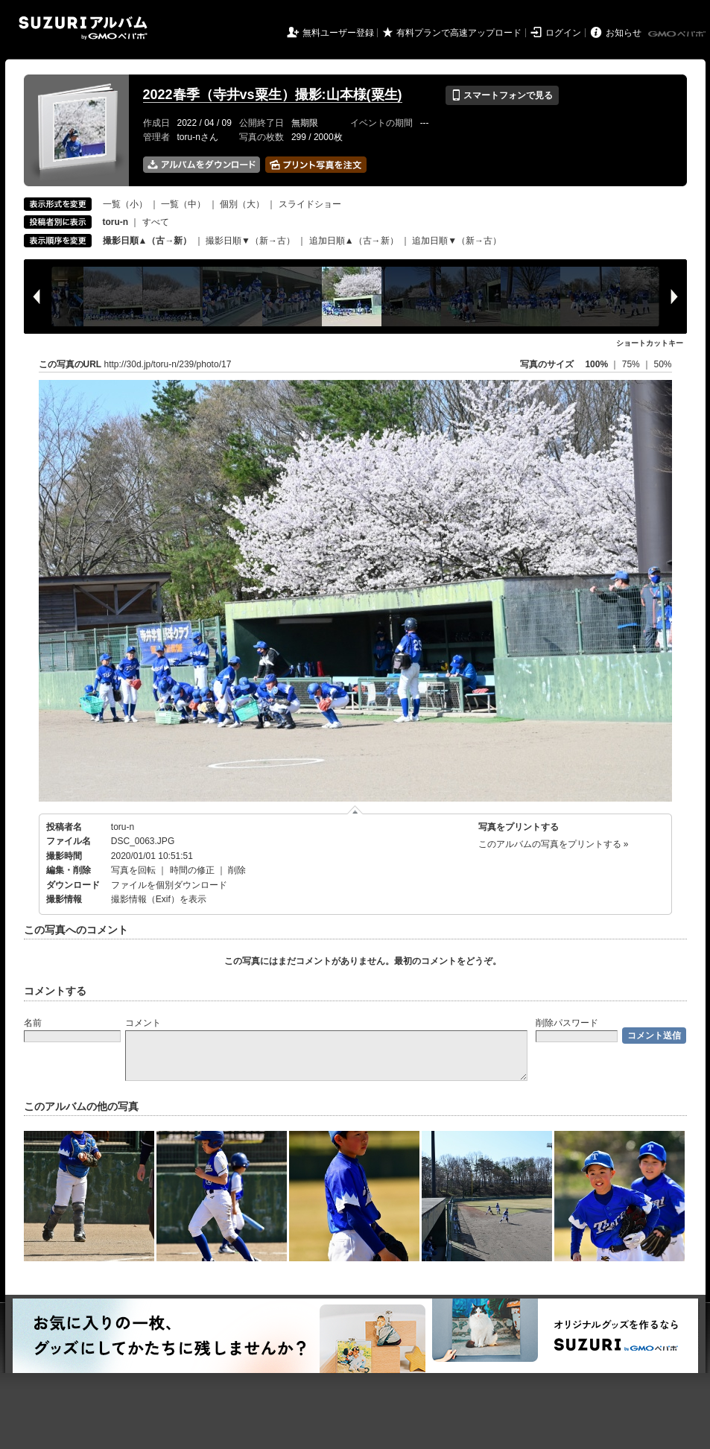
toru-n (122, 827)
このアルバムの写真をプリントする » (553, 844)
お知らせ (623, 33)
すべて (155, 222)
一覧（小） (125, 204)
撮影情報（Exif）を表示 (158, 899)
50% (662, 364)
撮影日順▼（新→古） (250, 240)
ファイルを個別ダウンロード (169, 885)
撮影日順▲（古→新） (147, 240)
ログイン (563, 33)
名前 (33, 1023)
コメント (143, 1023)
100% (596, 364)
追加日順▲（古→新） (354, 240)
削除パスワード (567, 1023)
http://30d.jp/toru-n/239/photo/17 (168, 364)
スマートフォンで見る (501, 95)
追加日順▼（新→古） (456, 240)
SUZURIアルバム (83, 28)
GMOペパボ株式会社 (678, 34)
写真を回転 (133, 870)
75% (632, 364)
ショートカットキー (649, 343)
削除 (237, 870)
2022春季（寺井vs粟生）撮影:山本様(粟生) (272, 94)
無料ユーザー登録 (338, 33)
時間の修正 (192, 870)
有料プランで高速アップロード (459, 33)
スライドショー (310, 204)
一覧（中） (183, 204)
